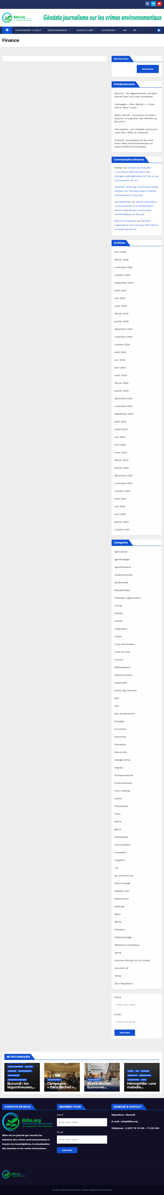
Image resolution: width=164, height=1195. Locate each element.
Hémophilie (121, 837)
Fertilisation (121, 806)
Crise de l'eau (122, 652)
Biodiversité (121, 582)
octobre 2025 (122, 275)
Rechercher (121, 58)
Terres (118, 975)
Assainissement (124, 574)
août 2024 (120, 352)
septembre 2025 (124, 282)
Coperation (121, 628)
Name (118, 997)
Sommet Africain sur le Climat (132, 960)
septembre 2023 (124, 413)
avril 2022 (120, 514)
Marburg (119, 906)
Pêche (118, 921)
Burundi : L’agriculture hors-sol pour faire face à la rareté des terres (136, 225)
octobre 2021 (122, 529)
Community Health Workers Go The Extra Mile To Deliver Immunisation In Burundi (136, 191)
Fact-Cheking (122, 790)
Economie (120, 729)
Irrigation (120, 860)
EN (134, 30)
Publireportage (123, 937)
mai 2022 (120, 506)
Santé (118, 952)
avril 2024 (120, 367)
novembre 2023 (124, 406)
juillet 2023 (121, 429)
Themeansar (106, 1190)
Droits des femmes (126, 690)
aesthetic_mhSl (123, 187)
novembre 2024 (124, 336)
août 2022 (120, 498)
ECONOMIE (109, 30)
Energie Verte (122, 759)
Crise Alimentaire (124, 644)
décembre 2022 (124, 475)
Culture (119, 659)
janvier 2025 (122, 321)
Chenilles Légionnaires (128, 598)
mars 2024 (121, 375)
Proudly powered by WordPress (66, 1190)
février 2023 (121, 460)
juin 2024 (120, 360)
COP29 (118, 613)
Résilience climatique (127, 945)
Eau (117, 706)
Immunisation (122, 844)
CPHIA (118, 636)
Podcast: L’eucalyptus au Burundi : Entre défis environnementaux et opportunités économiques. (135, 143)
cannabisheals (123, 201)
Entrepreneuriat (124, 775)
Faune (118, 798)
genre (118, 829)
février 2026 (121, 259)
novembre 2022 (124, 483)
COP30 (118, 621)
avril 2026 (120, 252)
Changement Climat (28, 30)
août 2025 (120, 290)
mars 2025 (121, 306)
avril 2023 (120, 444)
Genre (118, 821)
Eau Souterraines (124, 713)
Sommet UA (121, 968)
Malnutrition (122, 898)
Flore (117, 813)
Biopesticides (122, 590)
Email (118, 1014)
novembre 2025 (124, 267)
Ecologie (119, 721)
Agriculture (86, 30)
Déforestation (122, 667)
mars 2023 (121, 452)
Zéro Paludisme (124, 983)
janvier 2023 (122, 467)
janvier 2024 (122, 390)
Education (120, 744)
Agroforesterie (123, 567)
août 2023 (120, 421)
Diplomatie (121, 682)
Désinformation (123, 675)
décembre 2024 (124, 329)
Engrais (119, 767)
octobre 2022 (122, 491)
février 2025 (121, 313)
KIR (125, 30)
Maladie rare (122, 891)
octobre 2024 (122, 344)
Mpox (118, 914)
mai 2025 (120, 298)
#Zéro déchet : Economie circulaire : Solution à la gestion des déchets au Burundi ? (136, 118)
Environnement (59, 30)
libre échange (122, 883)
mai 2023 (120, 437)
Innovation (121, 852)
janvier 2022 (122, 521)
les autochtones (124, 875)
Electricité (120, 752)
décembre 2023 (124, 398)
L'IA (117, 867)
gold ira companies (125, 220)
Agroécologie (122, 559)
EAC (117, 698)
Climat (118, 605)
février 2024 (121, 383)
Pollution (120, 929)
